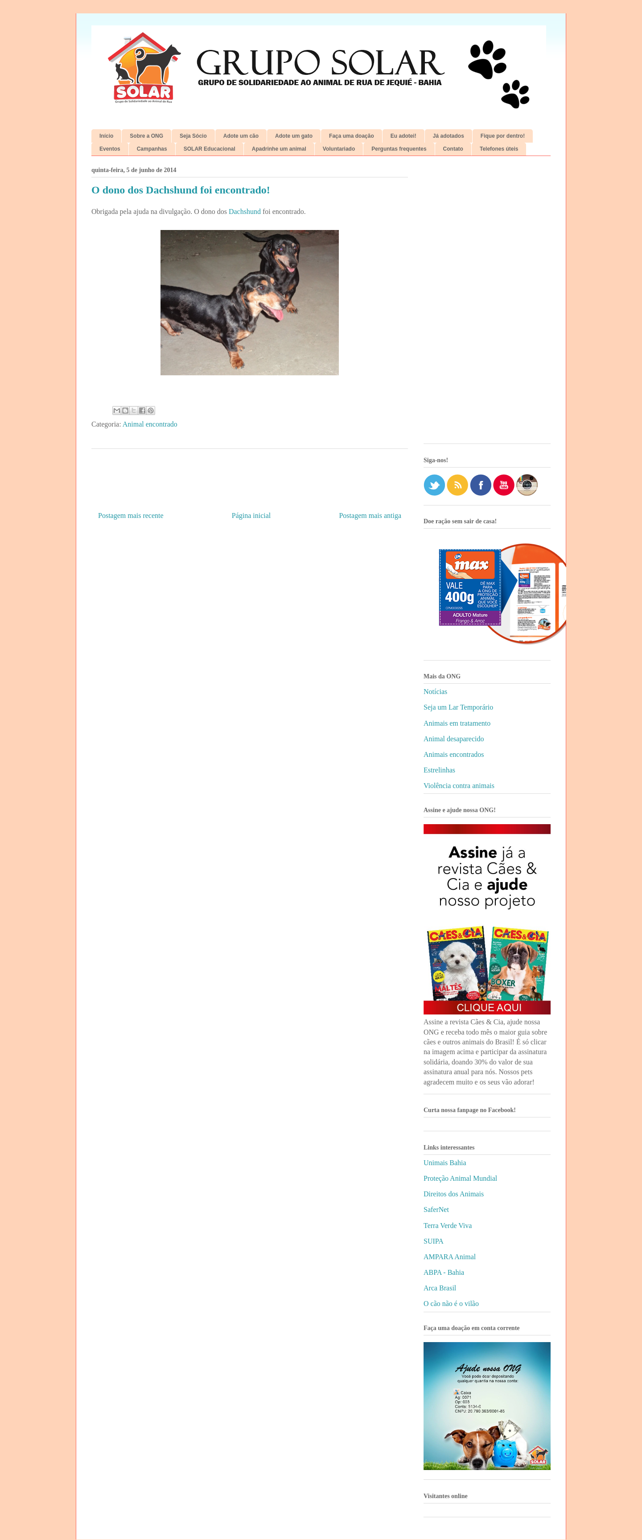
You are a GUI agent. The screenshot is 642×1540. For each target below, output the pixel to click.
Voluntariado (339, 149)
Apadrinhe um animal (279, 149)
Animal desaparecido (454, 739)
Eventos (109, 149)
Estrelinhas (439, 770)
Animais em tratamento (457, 723)
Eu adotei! (403, 136)
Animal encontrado (150, 424)
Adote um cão (241, 136)
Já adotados (448, 136)
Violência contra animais (459, 785)
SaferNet (436, 1209)
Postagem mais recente (131, 515)
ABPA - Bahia (444, 1272)
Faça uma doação (351, 136)
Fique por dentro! (503, 136)
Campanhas (152, 149)
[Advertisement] (487, 303)
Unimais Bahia (445, 1162)
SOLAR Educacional (209, 149)
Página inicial (251, 515)
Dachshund (245, 211)
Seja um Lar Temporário (458, 707)
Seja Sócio (193, 136)
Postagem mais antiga (370, 515)
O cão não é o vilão (451, 1303)
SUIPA (434, 1241)
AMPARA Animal (450, 1257)
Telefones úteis (499, 149)
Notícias (435, 691)
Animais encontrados (454, 754)
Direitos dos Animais (454, 1194)
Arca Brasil (440, 1288)
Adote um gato (294, 136)
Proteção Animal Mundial (460, 1178)
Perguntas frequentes (398, 149)
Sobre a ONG (146, 136)
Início (106, 136)
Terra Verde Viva (448, 1225)
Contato (453, 149)
